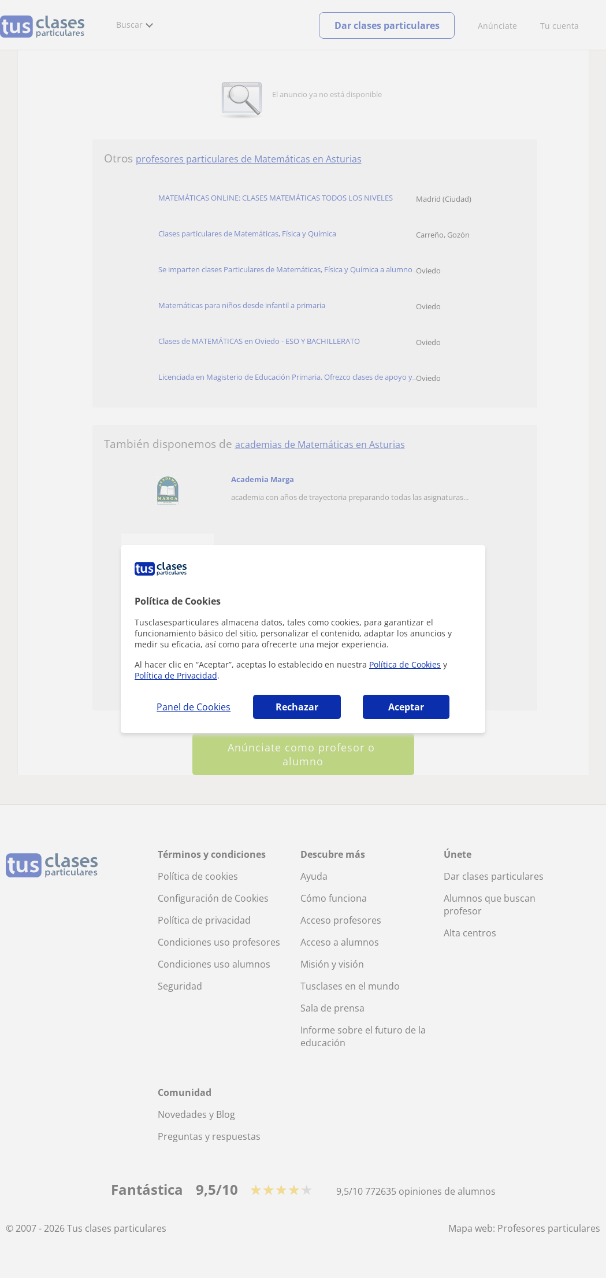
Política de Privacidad (176, 675)
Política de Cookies (405, 664)
